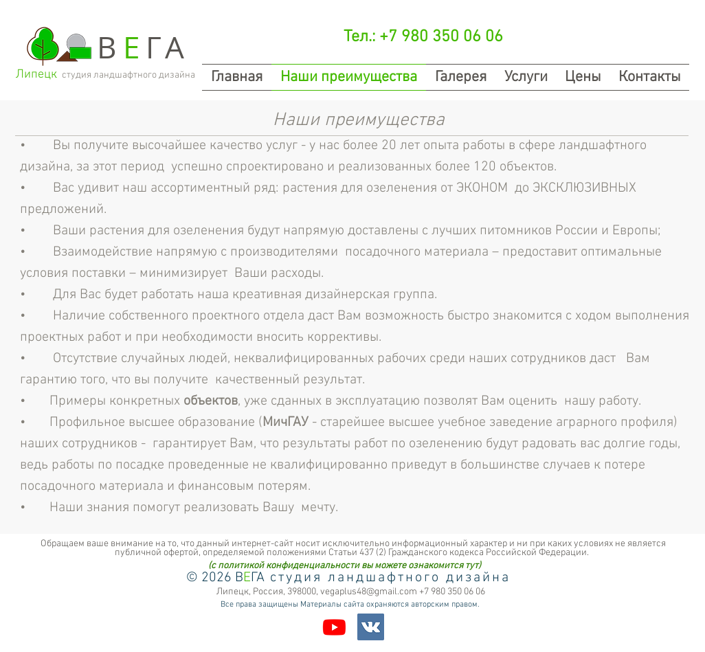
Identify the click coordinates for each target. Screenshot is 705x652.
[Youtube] (334, 627)
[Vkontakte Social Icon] (370, 627)
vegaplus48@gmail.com (368, 592)
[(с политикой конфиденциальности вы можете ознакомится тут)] (345, 566)
